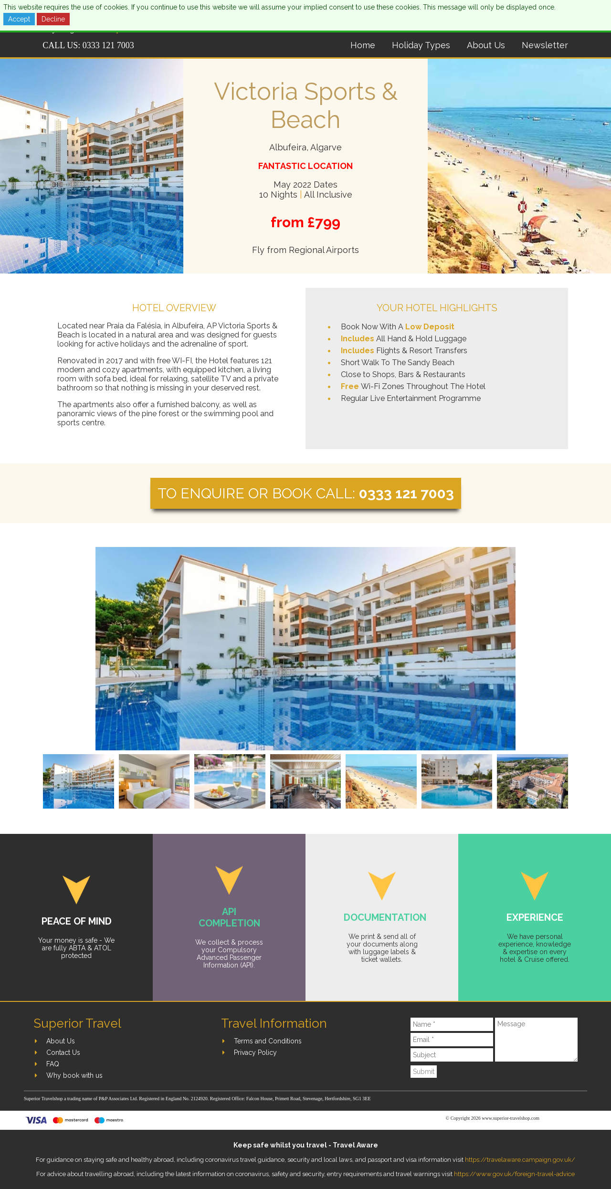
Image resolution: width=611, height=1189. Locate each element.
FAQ (52, 1064)
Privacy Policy (255, 1052)
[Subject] (452, 1055)
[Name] (452, 1024)
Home (362, 45)
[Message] (536, 1040)
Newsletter (545, 45)
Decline (53, 19)
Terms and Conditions (268, 1041)
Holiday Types (421, 45)
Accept (19, 19)
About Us (486, 45)
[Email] (452, 1039)
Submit (423, 1071)
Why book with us (74, 1075)
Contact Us (63, 1052)
